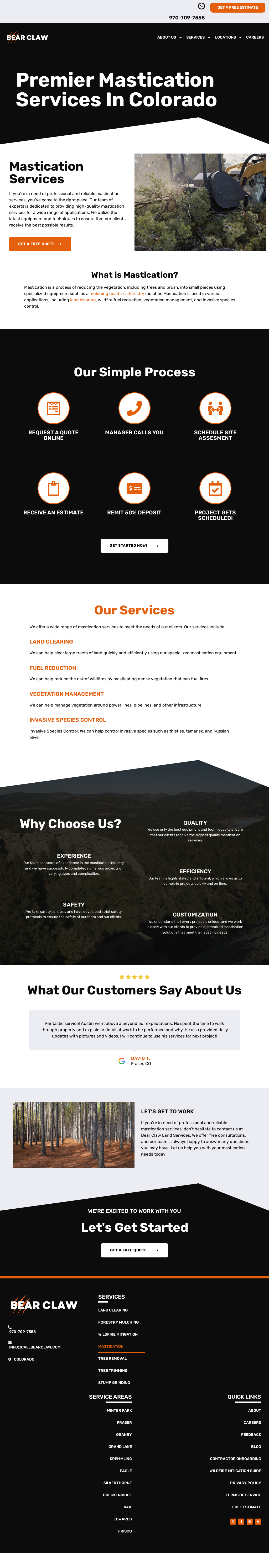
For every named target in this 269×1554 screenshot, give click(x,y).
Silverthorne (118, 1484)
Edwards (122, 1520)
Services (198, 37)
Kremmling (121, 1459)
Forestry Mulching (118, 1323)
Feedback (251, 1435)
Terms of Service (243, 1496)
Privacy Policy (245, 1484)
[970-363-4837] (201, 6)
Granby (124, 1435)
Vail (128, 1508)
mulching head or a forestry (117, 293)
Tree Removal (112, 1359)
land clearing (83, 299)
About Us (169, 37)
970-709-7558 (187, 18)
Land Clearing (113, 1311)
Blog (256, 1447)
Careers (255, 37)
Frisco (125, 1532)
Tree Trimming (112, 1371)
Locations (228, 37)
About (254, 1411)
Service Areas (110, 1397)
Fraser (124, 1423)
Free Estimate (246, 1508)
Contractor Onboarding (235, 1459)
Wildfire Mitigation (118, 1335)
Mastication (110, 1347)
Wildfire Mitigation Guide (235, 1471)
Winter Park (119, 1411)
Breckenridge (117, 1496)
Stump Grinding (114, 1383)
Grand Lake (120, 1447)
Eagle (126, 1471)
